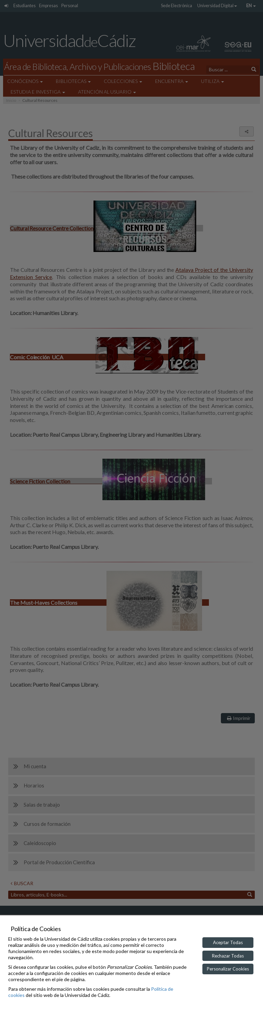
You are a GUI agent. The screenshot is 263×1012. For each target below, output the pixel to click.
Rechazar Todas (228, 956)
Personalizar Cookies (228, 969)
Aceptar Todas (228, 942)
